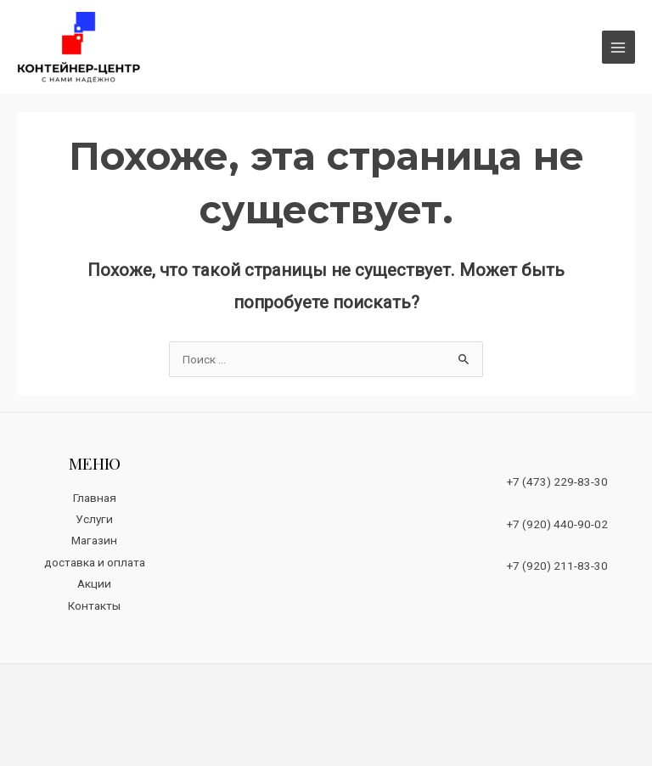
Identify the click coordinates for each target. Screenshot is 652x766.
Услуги (94, 519)
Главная (94, 497)
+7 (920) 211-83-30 (557, 565)
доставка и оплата (94, 562)
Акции (94, 583)
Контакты (94, 605)
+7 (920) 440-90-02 (557, 524)
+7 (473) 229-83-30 (557, 481)
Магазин (94, 540)
